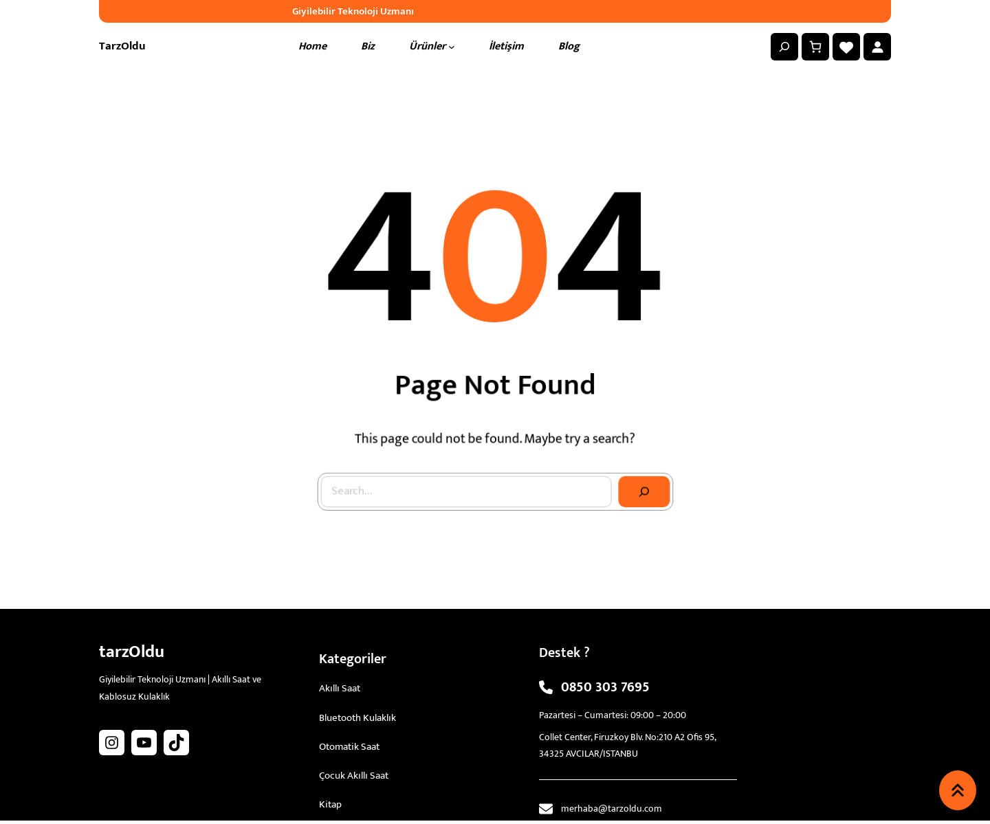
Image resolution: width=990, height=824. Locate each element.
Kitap (330, 804)
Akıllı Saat (339, 688)
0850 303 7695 (605, 687)
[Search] (640, 480)
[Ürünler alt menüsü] (451, 46)
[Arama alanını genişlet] (784, 46)
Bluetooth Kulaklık (357, 717)
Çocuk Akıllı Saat (353, 775)
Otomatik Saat (349, 746)
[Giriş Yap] (877, 47)
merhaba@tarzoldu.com (611, 808)
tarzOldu (122, 46)
